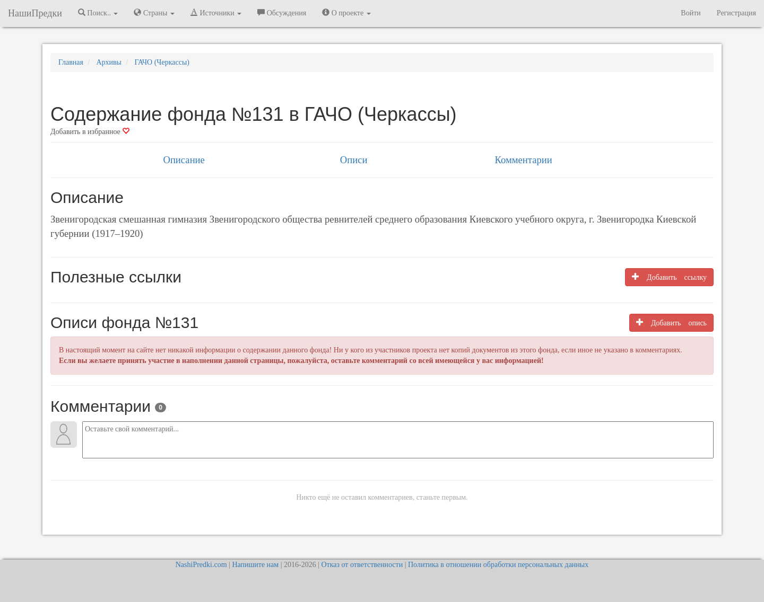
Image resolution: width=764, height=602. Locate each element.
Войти (690, 13)
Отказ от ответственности (362, 565)
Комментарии (523, 159)
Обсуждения (281, 12)
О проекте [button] (346, 12)
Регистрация (736, 13)
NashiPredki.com (201, 565)
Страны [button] (154, 12)
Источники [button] (215, 12)
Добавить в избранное (89, 132)
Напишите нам (255, 565)
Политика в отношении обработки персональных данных (498, 565)
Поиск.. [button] (98, 12)
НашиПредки (35, 13)
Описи (354, 159)
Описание (183, 159)
